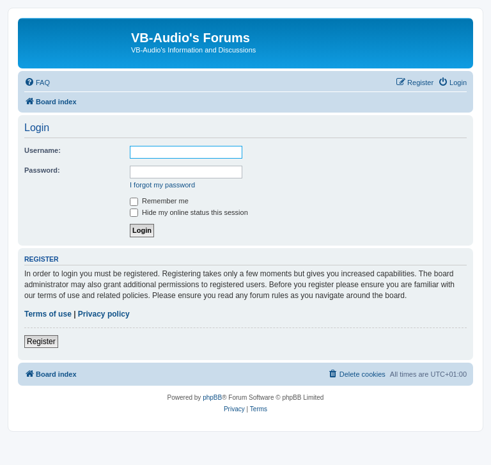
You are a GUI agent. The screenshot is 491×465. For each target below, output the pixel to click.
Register (41, 341)
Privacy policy (104, 314)
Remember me (159, 201)
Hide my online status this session (189, 212)
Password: (42, 170)
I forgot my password (162, 185)
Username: (42, 150)
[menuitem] (37, 82)
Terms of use (48, 314)
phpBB (212, 397)
